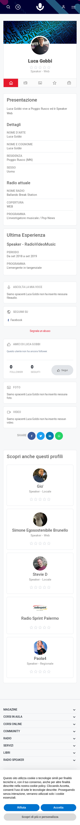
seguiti (35, 369)
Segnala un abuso (40, 331)
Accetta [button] (58, 807)
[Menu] (63, 7)
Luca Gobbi (40, 61)
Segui (64, 370)
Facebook (14, 320)
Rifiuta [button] (21, 807)
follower (16, 369)
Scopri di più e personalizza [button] (40, 816)
